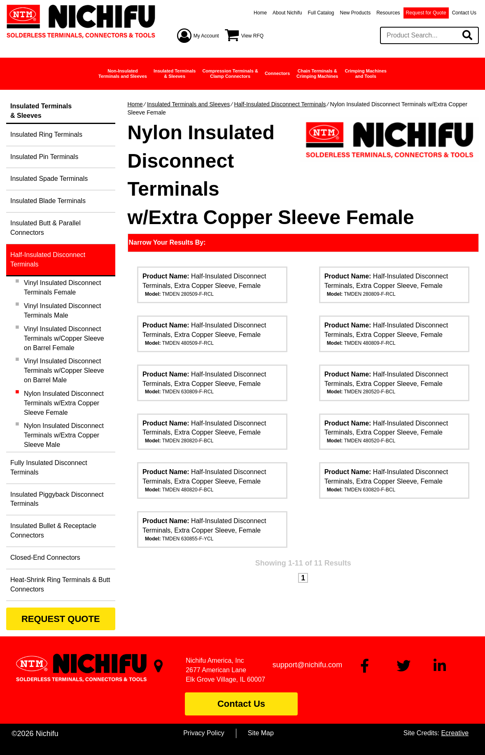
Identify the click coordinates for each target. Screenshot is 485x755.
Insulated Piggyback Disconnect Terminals (57, 499)
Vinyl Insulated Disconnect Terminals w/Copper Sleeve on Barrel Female (64, 338)
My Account (206, 36)
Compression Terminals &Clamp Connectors (230, 73)
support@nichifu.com (307, 665)
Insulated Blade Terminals (48, 200)
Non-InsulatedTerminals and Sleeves (122, 73)
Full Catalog (321, 13)
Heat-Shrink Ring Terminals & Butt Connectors (60, 584)
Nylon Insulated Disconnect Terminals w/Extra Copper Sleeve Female (64, 403)
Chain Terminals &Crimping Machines (317, 73)
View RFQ (252, 36)
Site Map (261, 732)
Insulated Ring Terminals (46, 134)
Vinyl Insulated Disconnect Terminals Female (62, 287)
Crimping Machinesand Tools (365, 73)
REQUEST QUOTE (60, 619)
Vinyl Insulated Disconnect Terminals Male (62, 310)
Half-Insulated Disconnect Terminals (280, 104)
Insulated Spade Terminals (49, 178)
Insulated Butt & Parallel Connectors (45, 228)
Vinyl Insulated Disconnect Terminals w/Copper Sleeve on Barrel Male (64, 370)
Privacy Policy (203, 732)
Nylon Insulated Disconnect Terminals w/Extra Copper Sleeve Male (64, 435)
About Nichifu (287, 13)
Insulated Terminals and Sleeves (188, 104)
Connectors (277, 73)
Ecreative (455, 732)
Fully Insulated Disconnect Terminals (48, 467)
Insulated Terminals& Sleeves (175, 73)
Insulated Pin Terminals (44, 156)
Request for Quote (426, 13)
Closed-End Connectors (45, 557)
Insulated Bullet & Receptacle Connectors (53, 530)
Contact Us (464, 13)
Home (260, 13)
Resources (388, 13)
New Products (355, 13)
